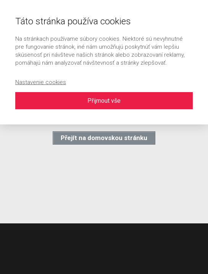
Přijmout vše (104, 100)
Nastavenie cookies (40, 82)
